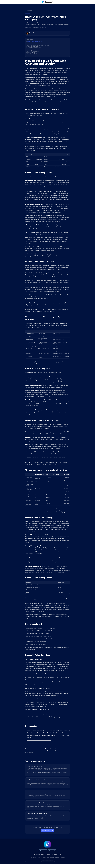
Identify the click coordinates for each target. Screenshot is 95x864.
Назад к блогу (28, 10)
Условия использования (60, 857)
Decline (76, 861)
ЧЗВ (39, 857)
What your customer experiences (33, 44)
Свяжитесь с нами (39, 854)
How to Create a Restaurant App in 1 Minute (38, 730)
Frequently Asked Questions (32, 53)
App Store (46, 750)
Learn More (58, 861)
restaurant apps (41, 323)
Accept (81, 861)
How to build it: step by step (32, 46)
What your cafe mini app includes (33, 42)
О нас (31, 857)
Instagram (48, 854)
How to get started (30, 52)
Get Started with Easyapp (47, 830)
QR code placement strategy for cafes (34, 47)
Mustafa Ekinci (32, 32)
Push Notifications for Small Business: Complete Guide (41, 735)
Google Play (54, 750)
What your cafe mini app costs (32, 51)
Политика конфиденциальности (47, 857)
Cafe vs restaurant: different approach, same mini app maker (38, 45)
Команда (35, 857)
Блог (13, 1)
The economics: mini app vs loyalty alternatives (36, 48)
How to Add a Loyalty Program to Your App (38, 732)
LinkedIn (54, 854)
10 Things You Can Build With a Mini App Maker (39, 740)
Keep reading (29, 54)
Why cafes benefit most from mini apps (34, 41)
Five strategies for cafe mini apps (33, 50)
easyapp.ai (66, 647)
